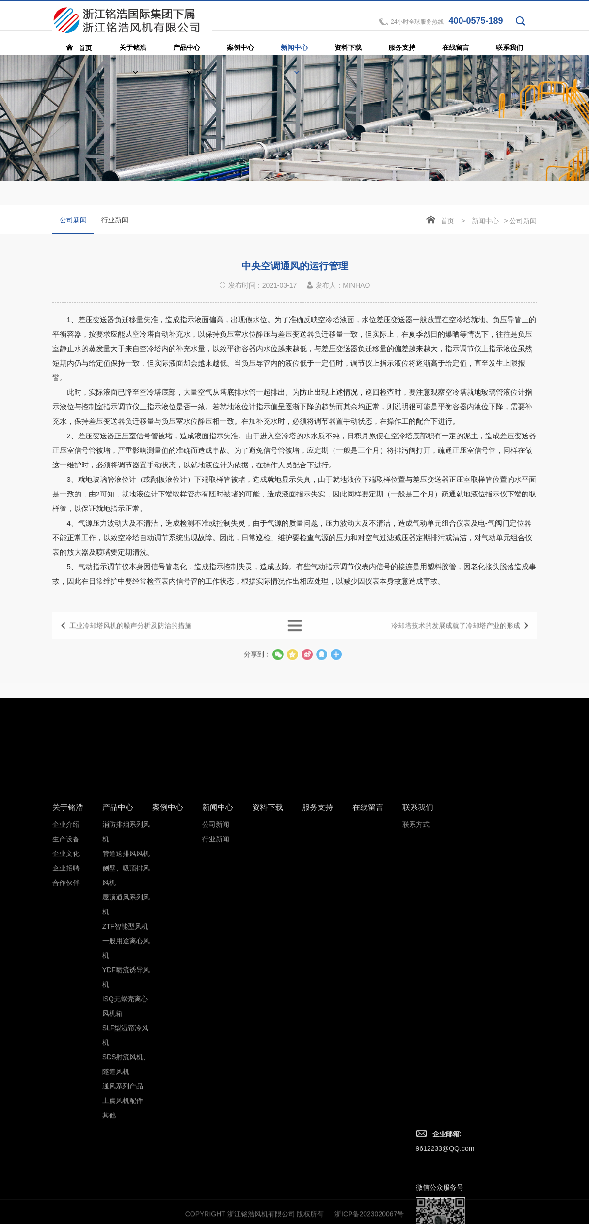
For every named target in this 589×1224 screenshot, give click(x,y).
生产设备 (66, 1021)
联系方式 (416, 1007)
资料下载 (267, 990)
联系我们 (417, 990)
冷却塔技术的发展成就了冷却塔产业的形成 (455, 635)
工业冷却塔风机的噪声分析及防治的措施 (130, 635)
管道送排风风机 (126, 1036)
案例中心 (167, 990)
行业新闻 (114, 220)
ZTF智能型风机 (125, 1109)
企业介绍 (66, 1007)
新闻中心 (485, 221)
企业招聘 (66, 1050)
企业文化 (66, 1036)
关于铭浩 (67, 990)
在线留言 (367, 990)
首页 (447, 221)
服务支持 (317, 990)
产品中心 (117, 990)
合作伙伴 (66, 1065)
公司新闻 (73, 225)
